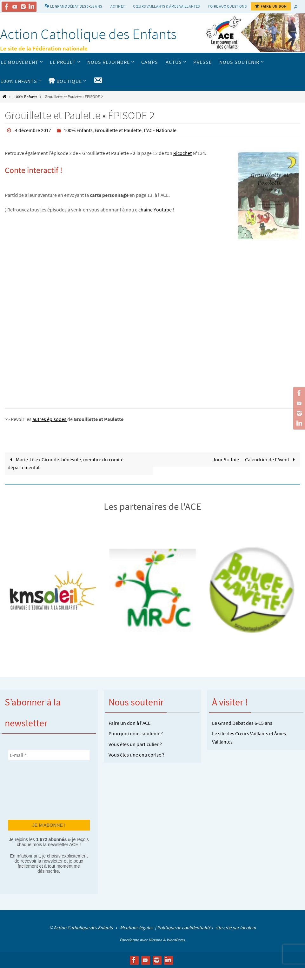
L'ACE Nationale (160, 130)
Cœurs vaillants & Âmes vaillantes (166, 6)
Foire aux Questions (227, 6)
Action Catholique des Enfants (88, 34)
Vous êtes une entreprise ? (136, 754)
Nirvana (155, 940)
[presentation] (34, 789)
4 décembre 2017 (33, 130)
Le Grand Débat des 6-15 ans (242, 723)
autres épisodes (49, 419)
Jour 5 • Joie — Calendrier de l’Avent (255, 459)
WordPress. (176, 940)
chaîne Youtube (155, 209)
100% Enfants (25, 96)
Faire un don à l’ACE (129, 723)
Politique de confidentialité (184, 928)
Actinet (117, 6)
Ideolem (248, 928)
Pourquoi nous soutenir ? (136, 733)
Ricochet (182, 153)
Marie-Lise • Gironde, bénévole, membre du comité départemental (65, 463)
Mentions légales (137, 928)
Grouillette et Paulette (118, 130)
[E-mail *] (49, 755)
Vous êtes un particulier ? (135, 744)
